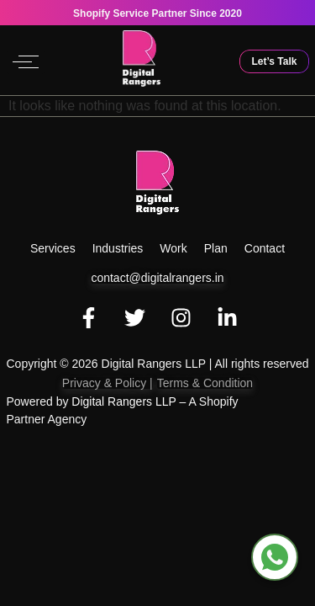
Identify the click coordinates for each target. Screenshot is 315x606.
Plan (216, 248)
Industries (118, 248)
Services (53, 248)
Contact (264, 248)
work (173, 248)
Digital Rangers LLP (123, 401)
